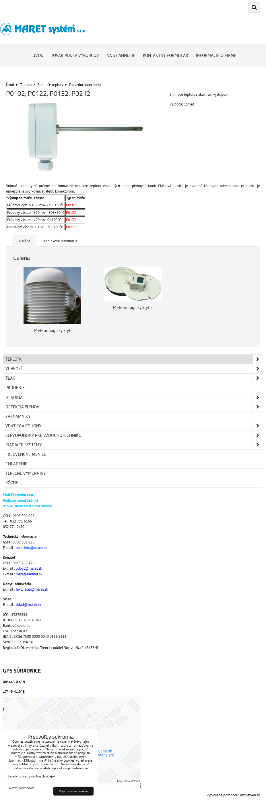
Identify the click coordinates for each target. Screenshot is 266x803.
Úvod (38, 55)
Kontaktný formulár (165, 55)
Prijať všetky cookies (73, 791)
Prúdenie (15, 387)
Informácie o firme (216, 55)
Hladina (134, 397)
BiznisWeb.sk (250, 795)
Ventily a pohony (134, 426)
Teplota (134, 359)
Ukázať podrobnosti (21, 788)
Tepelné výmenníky (25, 473)
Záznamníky (17, 416)
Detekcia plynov (134, 407)
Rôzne (11, 482)
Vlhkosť (134, 368)
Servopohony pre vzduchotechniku (134, 435)
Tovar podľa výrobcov (75, 55)
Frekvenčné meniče (25, 454)
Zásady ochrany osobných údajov (31, 776)
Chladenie (16, 463)
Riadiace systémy (134, 444)
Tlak (134, 378)
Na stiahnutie (120, 55)
